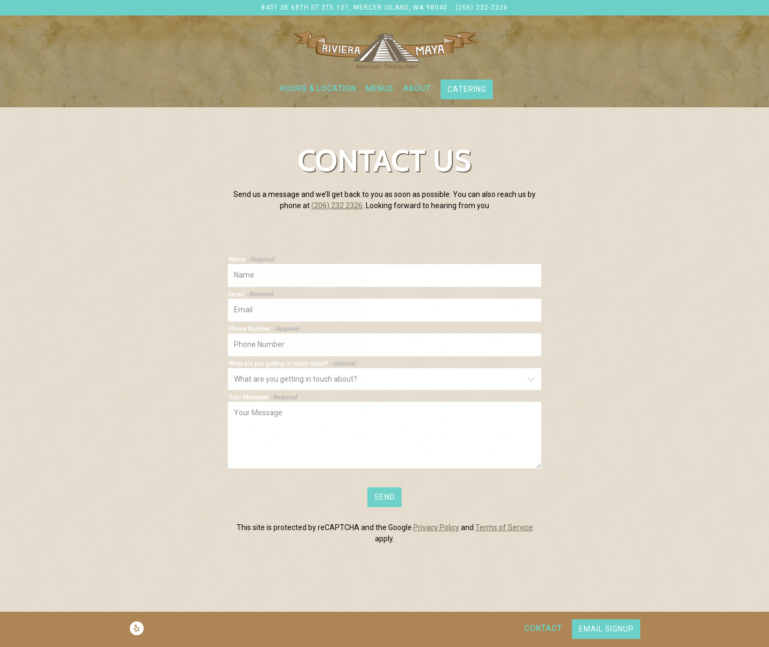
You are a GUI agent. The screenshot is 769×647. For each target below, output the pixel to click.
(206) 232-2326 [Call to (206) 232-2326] (482, 7)
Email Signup (606, 629)
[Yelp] (137, 628)
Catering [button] (467, 89)
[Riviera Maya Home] (384, 49)
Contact (543, 628)
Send (384, 497)
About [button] (417, 88)
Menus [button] (380, 88)
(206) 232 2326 (337, 205)
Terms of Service (504, 527)
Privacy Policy (436, 527)
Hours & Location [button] (318, 88)
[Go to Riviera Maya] (354, 8)
